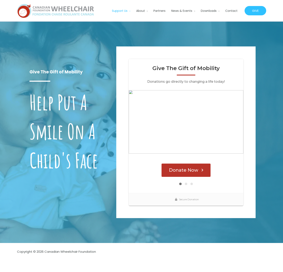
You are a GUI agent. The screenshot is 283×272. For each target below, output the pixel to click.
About (140, 11)
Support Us (119, 11)
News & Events (181, 11)
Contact (231, 11)
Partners (159, 11)
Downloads (209, 11)
